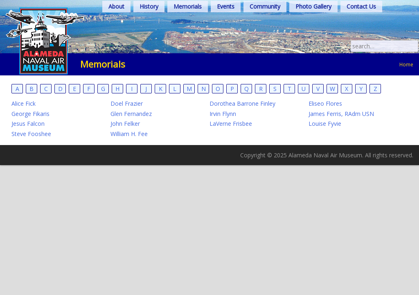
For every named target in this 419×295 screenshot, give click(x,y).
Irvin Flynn (223, 114)
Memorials (187, 6)
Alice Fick (23, 103)
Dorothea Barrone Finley (242, 103)
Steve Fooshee (31, 134)
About (116, 6)
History (149, 6)
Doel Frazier (126, 103)
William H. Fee (129, 134)
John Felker (125, 123)
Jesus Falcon (28, 123)
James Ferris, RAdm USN (341, 114)
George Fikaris (30, 114)
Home (406, 64)
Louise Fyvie (325, 123)
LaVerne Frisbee (231, 123)
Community (265, 6)
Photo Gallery (313, 6)
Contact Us (361, 6)
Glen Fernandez (131, 114)
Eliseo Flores (325, 103)
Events (225, 6)
